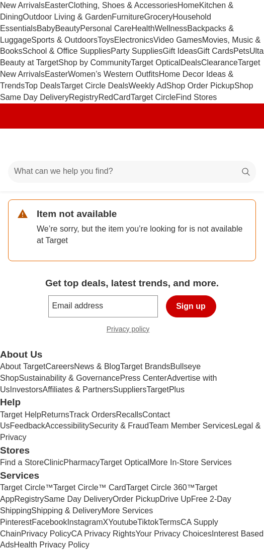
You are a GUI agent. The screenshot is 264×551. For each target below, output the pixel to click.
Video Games (177, 40)
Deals (191, 62)
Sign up (191, 306)
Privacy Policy (46, 533)
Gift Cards (215, 51)
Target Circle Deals (94, 85)
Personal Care (105, 28)
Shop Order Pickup (200, 85)
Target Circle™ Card (89, 487)
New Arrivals (22, 5)
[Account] (217, 145)
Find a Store (22, 462)
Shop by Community (94, 62)
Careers (59, 366)
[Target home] (132, 145)
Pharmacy (81, 462)
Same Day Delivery (78, 499)
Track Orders (92, 414)
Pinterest (16, 522)
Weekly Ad (147, 85)
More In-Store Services (190, 462)
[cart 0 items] (243, 145)
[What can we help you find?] (132, 172)
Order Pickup (136, 499)
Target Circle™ (26, 487)
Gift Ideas (179, 51)
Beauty (67, 28)
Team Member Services (191, 425)
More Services (127, 510)
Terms (169, 522)
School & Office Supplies (66, 51)
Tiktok (147, 522)
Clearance (219, 62)
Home (188, 5)
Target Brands (145, 366)
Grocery (158, 17)
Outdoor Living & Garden (67, 17)
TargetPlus (165, 389)
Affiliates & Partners (77, 389)
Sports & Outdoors (64, 40)
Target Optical (156, 62)
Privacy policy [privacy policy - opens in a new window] (132, 330)
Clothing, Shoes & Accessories (123, 5)
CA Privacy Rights (103, 533)
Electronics (133, 40)
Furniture (128, 17)
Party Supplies (136, 51)
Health (142, 28)
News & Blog (97, 366)
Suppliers (130, 389)
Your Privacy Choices (173, 533)
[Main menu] (21, 145)
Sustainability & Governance (69, 378)
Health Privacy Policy (52, 544)
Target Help (20, 414)
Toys (106, 40)
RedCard (115, 97)
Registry (84, 97)
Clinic (53, 462)
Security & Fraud (119, 425)
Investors (26, 389)
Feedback (27, 425)
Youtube (122, 522)
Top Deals (42, 85)
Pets (241, 51)
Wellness (171, 28)
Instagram (85, 522)
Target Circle (153, 97)
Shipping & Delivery (66, 510)
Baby (46, 28)
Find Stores (196, 97)
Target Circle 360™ (160, 487)
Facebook (49, 522)
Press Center (143, 378)
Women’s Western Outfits (113, 74)
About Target (22, 366)
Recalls (129, 414)
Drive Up (175, 499)
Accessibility (67, 425)
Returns (55, 414)
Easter (56, 5)
